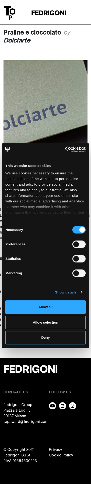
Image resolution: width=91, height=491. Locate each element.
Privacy (55, 450)
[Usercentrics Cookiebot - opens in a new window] (65, 149)
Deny (45, 337)
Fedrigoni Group (18, 405)
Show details (66, 292)
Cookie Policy (61, 455)
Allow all (45, 307)
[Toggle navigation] (84, 13)
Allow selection (45, 322)
